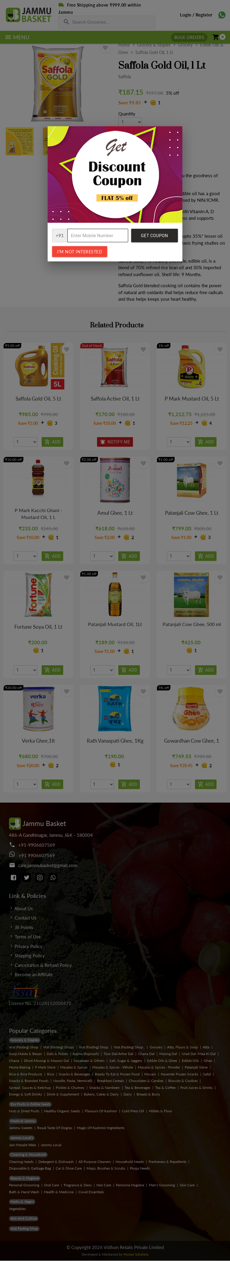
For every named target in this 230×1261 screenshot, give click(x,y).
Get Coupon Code (154, 237)
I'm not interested (79, 251)
